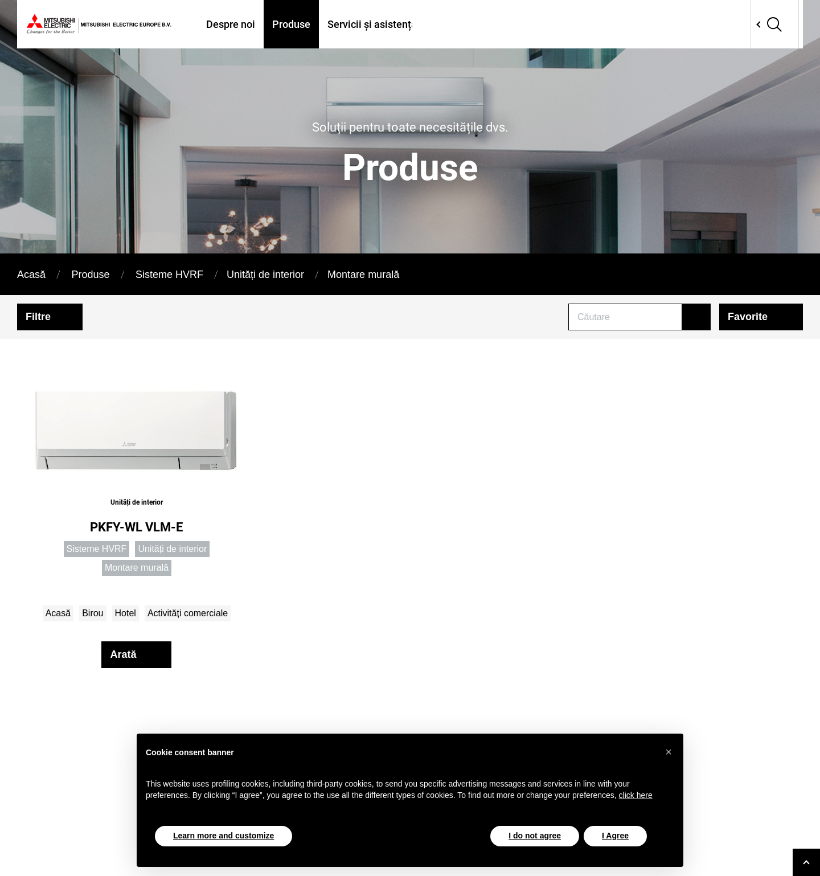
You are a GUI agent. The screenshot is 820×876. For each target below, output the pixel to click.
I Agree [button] (615, 835)
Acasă (31, 274)
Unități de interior (265, 274)
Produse (291, 24)
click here (636, 795)
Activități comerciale (187, 613)
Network (736, 24)
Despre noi (230, 24)
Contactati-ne (645, 24)
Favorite (748, 316)
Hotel (125, 613)
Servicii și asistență (372, 24)
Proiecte (535, 24)
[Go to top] (806, 862)
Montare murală (363, 274)
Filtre (38, 316)
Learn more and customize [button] (223, 835)
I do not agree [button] (535, 835)
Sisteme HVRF (169, 274)
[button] (668, 752)
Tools (584, 24)
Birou (92, 613)
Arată (123, 654)
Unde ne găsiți (466, 24)
